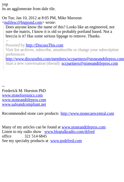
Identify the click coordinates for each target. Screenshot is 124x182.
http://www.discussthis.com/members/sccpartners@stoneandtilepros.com (65, 59)
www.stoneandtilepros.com (24, 100)
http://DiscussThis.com (44, 45)
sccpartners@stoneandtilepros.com (89, 63)
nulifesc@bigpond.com (23, 22)
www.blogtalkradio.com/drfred (70, 131)
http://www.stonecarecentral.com (87, 113)
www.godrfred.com (66, 141)
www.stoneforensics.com (22, 95)
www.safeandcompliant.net (24, 104)
